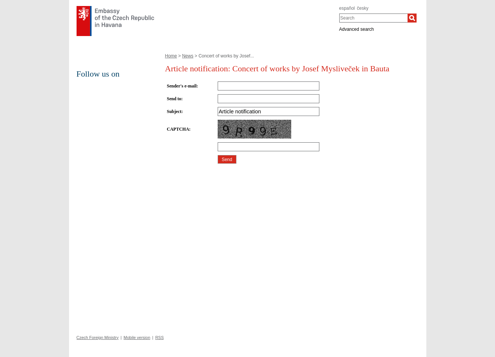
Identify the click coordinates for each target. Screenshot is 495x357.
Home (171, 56)
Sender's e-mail (182, 86)
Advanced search (356, 29)
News (187, 56)
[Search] (412, 18)
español (347, 8)
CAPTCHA (178, 129)
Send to (174, 98)
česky (363, 8)
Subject (174, 111)
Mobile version (136, 337)
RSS (159, 337)
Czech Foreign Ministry (98, 337)
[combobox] (373, 18)
